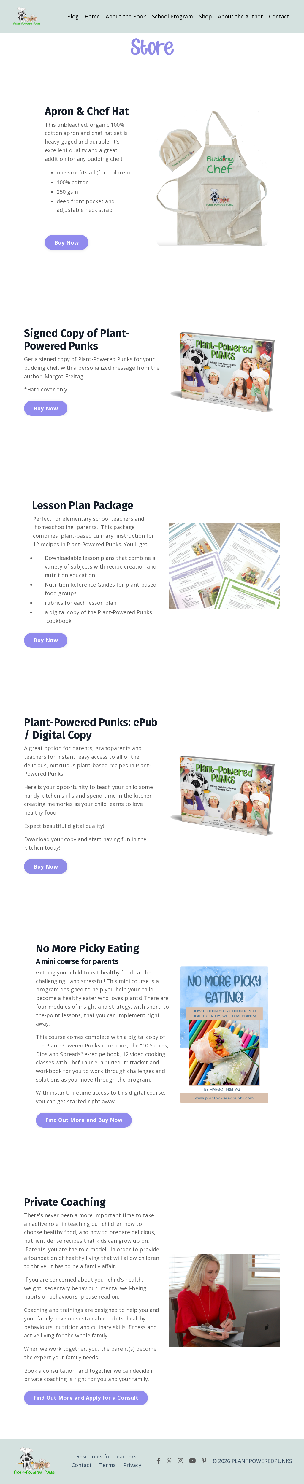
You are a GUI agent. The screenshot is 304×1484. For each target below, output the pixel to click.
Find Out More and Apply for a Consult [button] (86, 1399)
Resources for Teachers (106, 1458)
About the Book (126, 16)
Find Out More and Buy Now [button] (83, 1121)
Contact (279, 16)
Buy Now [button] (66, 242)
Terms (107, 1466)
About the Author (240, 16)
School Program (172, 16)
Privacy (132, 1466)
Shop (205, 16)
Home (92, 16)
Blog (73, 16)
